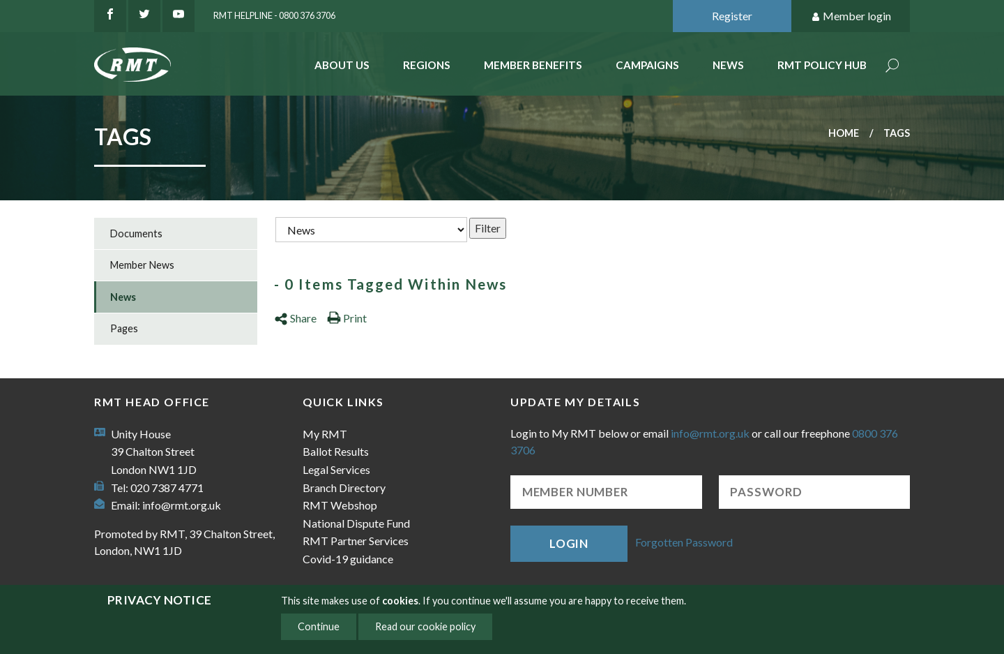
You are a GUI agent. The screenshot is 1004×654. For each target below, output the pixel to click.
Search (892, 66)
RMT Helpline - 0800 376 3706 (274, 15)
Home (843, 133)
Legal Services (336, 469)
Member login (851, 16)
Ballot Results (336, 451)
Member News (142, 265)
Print (347, 318)
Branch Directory (344, 487)
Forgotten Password (684, 542)
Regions (426, 65)
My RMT (325, 433)
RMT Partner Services (356, 540)
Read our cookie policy (425, 626)
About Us (342, 65)
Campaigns (647, 65)
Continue (319, 626)
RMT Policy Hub (822, 65)
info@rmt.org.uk (181, 505)
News (728, 65)
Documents (136, 233)
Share (295, 318)
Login (568, 543)
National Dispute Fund (356, 523)
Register (732, 15)
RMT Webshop (340, 505)
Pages (124, 328)
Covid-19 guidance (348, 558)
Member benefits (533, 65)
